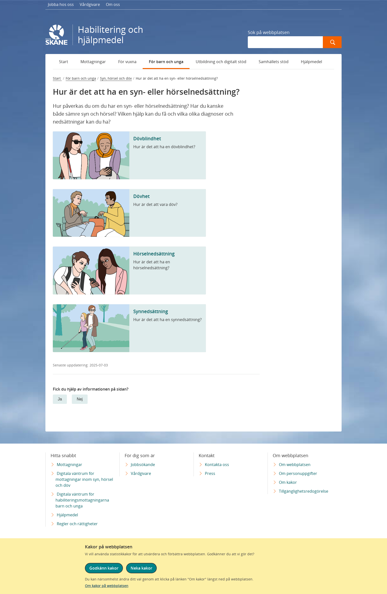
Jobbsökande (143, 464)
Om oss (113, 4)
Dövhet (141, 196)
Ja (60, 399)
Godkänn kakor (103, 568)
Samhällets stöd (274, 61)
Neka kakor (141, 568)
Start (63, 61)
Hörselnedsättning (154, 253)
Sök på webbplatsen (269, 32)
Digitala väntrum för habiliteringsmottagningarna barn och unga (82, 500)
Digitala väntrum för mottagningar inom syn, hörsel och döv (84, 479)
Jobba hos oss (61, 4)
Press (210, 473)
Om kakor (288, 482)
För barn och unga (166, 61)
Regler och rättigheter (77, 523)
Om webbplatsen (294, 464)
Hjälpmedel (311, 61)
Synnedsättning (150, 311)
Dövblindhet (147, 138)
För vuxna (127, 61)
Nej (80, 399)
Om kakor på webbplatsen (106, 585)
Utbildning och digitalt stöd (221, 61)
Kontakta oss (217, 464)
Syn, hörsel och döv (116, 78)
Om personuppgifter (298, 473)
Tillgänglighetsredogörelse (303, 491)
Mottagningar (93, 61)
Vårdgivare (90, 4)
